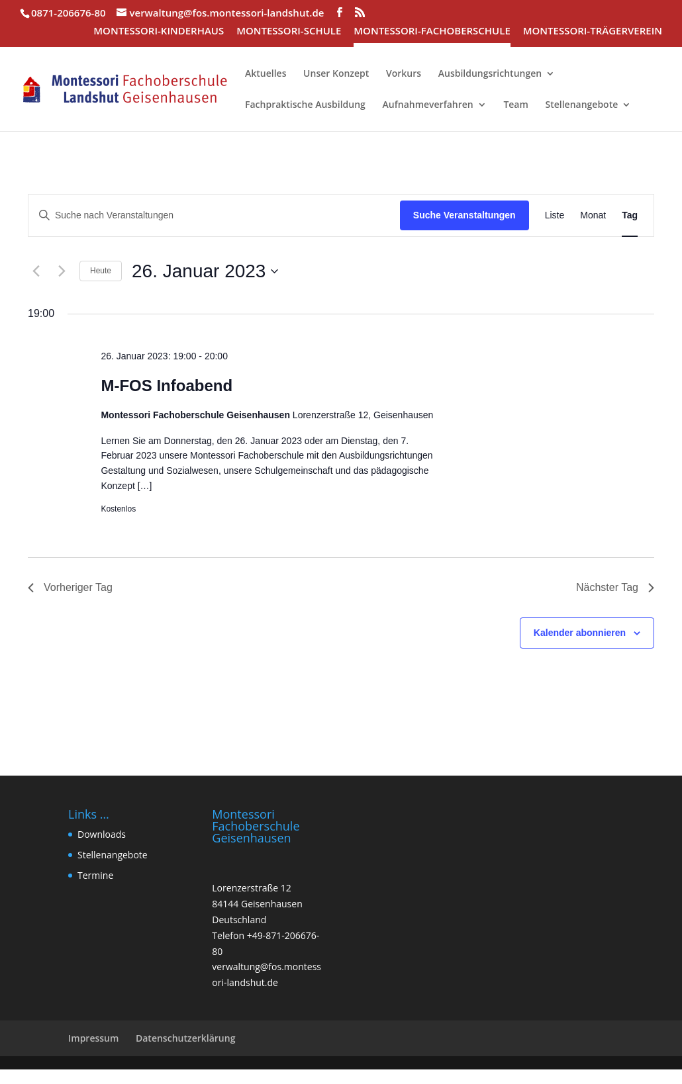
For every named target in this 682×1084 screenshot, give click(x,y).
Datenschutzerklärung (185, 1038)
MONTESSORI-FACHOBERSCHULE (432, 31)
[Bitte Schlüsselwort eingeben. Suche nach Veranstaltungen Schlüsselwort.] (214, 215)
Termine (95, 875)
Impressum (93, 1038)
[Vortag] (36, 271)
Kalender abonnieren (580, 632)
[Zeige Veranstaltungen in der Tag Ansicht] (630, 215)
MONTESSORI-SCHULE (288, 31)
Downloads (101, 834)
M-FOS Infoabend (166, 385)
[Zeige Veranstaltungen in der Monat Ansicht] (593, 215)
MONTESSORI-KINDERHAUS (158, 31)
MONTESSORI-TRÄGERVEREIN (592, 31)
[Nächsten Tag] (62, 271)
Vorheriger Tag (70, 587)
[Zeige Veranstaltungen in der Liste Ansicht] (555, 215)
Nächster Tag (615, 587)
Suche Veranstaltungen (464, 215)
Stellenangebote (112, 854)
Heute (100, 270)
